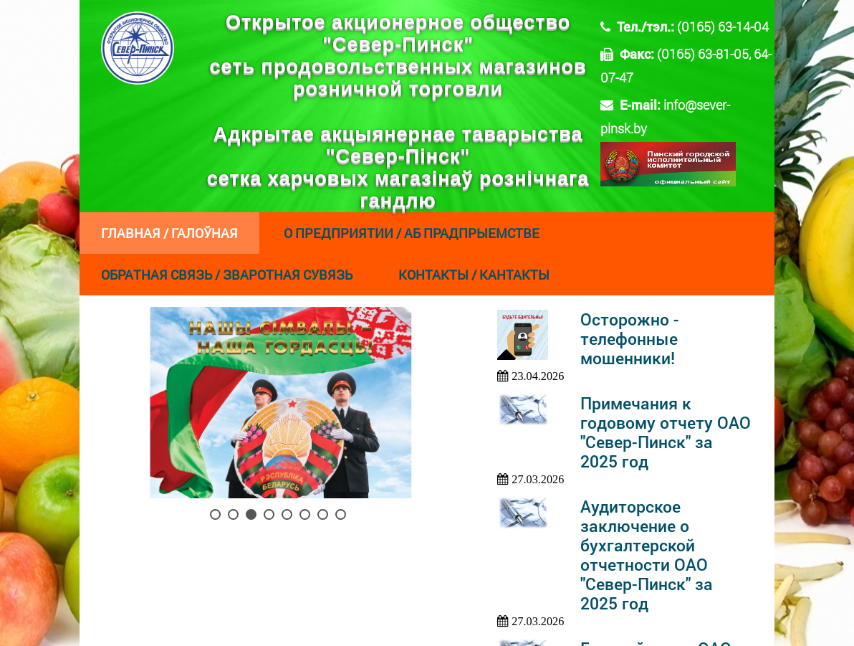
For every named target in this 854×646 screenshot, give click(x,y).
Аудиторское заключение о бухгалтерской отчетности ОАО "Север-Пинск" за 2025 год (646, 555)
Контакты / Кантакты (474, 274)
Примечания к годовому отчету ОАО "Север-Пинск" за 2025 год (665, 432)
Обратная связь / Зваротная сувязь (226, 274)
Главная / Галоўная (169, 233)
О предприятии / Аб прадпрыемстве (411, 233)
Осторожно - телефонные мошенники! (629, 339)
